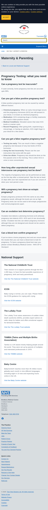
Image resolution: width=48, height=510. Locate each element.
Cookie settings (36, 12)
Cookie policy (25, 12)
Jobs (2, 436)
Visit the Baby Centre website (15, 380)
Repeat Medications (7, 467)
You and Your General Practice (11, 449)
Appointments (5, 464)
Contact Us (4, 459)
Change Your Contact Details (10, 475)
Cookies (4, 503)
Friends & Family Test (8, 444)
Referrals (4, 481)
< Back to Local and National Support (15, 66)
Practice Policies (6, 441)
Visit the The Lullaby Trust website (17, 327)
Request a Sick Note (7, 472)
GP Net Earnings (6, 430)
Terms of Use (5, 494)
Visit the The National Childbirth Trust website (21, 279)
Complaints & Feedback (9, 447)
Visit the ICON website (12, 300)
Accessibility (5, 500)
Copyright (4, 505)
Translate (42, 36)
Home (3, 51)
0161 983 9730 (14, 414)
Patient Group (5, 438)
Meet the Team (6, 433)
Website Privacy (6, 497)
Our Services (5, 478)
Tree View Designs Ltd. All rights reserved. (20, 492)
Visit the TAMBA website (13, 354)
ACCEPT (6, 17)
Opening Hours (6, 428)
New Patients (5, 461)
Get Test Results (6, 470)
